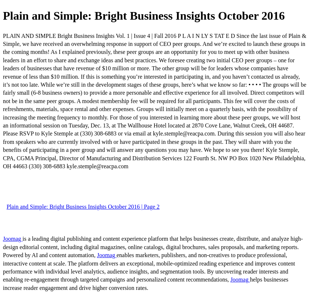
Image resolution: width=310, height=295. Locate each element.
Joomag (13, 239)
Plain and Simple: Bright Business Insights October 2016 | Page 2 (83, 207)
